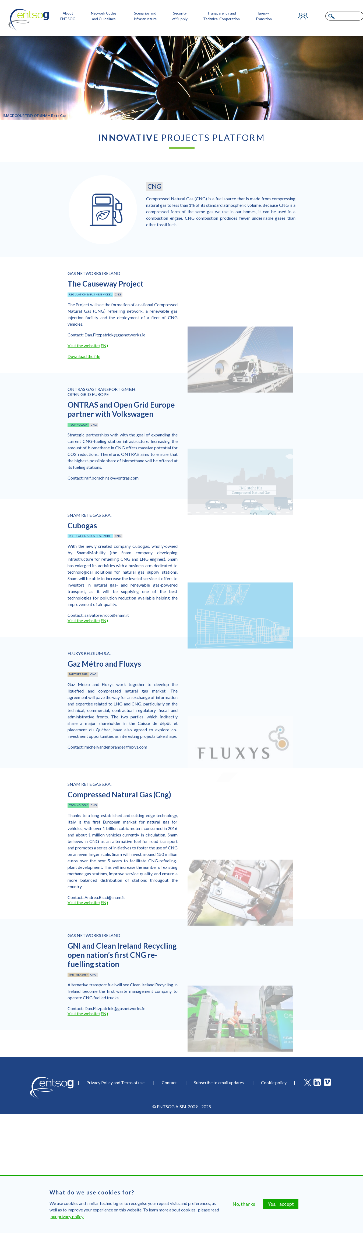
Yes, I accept (281, 1205)
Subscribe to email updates (219, 1082)
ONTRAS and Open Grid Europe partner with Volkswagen (121, 409)
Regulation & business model (90, 294)
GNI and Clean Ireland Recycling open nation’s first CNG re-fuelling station (122, 954)
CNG (118, 294)
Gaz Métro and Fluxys (104, 663)
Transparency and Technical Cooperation (221, 16)
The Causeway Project (105, 283)
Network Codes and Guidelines (103, 16)
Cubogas (82, 525)
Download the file (84, 356)
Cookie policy (274, 1082)
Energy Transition (263, 16)
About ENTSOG (67, 16)
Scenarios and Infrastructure (145, 16)
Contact (169, 1082)
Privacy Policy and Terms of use (115, 1082)
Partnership (78, 674)
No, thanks (243, 1205)
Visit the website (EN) (88, 345)
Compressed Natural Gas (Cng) (119, 794)
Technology (78, 424)
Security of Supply (180, 16)
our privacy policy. (67, 1217)
